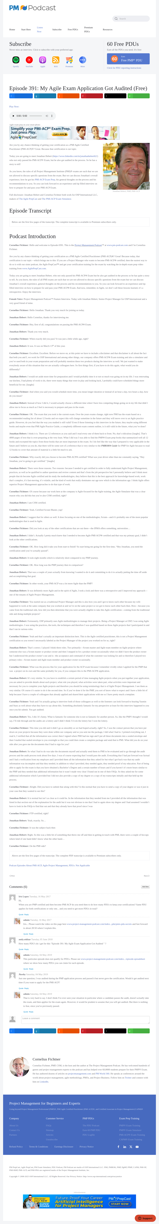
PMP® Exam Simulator (130, 1130)
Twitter (128, 1077)
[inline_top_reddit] (68, 95)
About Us (13, 1125)
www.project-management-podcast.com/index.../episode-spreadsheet (113, 959)
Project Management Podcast (88, 245)
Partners (13, 1135)
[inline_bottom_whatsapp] (139, 1030)
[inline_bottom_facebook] (21, 1030)
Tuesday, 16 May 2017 (40, 896)
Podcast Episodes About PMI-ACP (25, 865)
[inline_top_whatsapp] (139, 95)
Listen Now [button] (40, 29)
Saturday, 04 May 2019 (41, 955)
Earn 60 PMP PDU (91, 1130)
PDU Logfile (89, 1135)
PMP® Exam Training (129, 1125)
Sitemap (50, 1130)
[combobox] (131, 19)
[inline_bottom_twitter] (115, 1030)
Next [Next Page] (146, 876)
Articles (49, 1135)
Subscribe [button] (56, 29)
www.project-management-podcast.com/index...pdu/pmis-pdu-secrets (99, 924)
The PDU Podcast (91, 1125)
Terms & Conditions (38, 1146)
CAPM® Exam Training (130, 1139)
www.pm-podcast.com (117, 245)
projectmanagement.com (79, 1073)
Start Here (26, 29)
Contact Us (14, 1130)
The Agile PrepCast (28, 199)
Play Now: (14, 106)
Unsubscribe (52, 1139)
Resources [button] (107, 29)
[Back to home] (32, 8)
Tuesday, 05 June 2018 (41, 939)
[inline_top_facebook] (21, 95)
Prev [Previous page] (12, 876)
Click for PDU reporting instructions (124, 68)
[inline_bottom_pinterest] (92, 1030)
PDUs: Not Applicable (79, 865)
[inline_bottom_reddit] (68, 1030)
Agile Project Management (55, 865)
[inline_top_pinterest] (92, 95)
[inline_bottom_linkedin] (45, 1030)
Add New (145, 887)
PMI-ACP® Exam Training (132, 1135)
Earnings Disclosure (64, 1146)
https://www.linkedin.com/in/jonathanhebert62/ (75, 156)
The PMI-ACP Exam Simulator (56, 199)
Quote (21, 914)
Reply (26, 914)
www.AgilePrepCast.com (34, 268)
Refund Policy (16, 1146)
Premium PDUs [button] (88, 29)
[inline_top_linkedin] (45, 95)
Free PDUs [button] (73, 29)
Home (12, 29)
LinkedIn (44, 1081)
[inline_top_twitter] (115, 95)
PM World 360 (102, 1073)
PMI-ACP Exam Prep (45, 179)
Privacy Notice (87, 1146)
